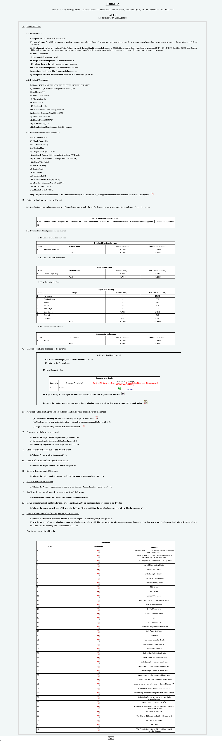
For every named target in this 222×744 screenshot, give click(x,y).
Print (111, 738)
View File (129, 389)
